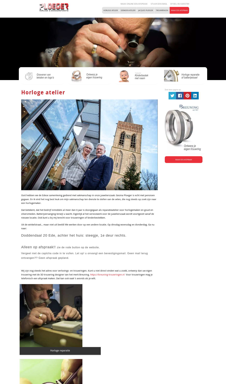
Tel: (109, 370)
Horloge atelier (110, 10)
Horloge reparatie (42, 333)
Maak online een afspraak (134, 4)
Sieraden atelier (128, 10)
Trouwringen (162, 10)
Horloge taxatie (89, 333)
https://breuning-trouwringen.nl (107, 274)
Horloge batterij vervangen (136, 333)
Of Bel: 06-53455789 (179, 4)
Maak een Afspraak (179, 10)
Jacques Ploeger (145, 10)
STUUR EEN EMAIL (159, 4)
